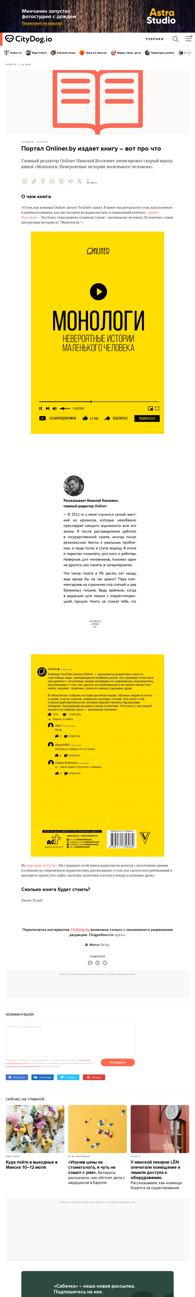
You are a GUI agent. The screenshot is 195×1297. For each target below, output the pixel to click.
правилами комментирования (22, 1066)
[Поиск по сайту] (176, 39)
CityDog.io (27, 141)
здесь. (120, 935)
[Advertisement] (97, 985)
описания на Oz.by (41, 866)
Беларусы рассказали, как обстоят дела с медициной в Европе (96, 1172)
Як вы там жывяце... (79, 1156)
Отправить (118, 1062)
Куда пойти (13, 1156)
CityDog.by (80, 929)
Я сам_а (135, 1156)
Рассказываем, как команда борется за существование (156, 1175)
